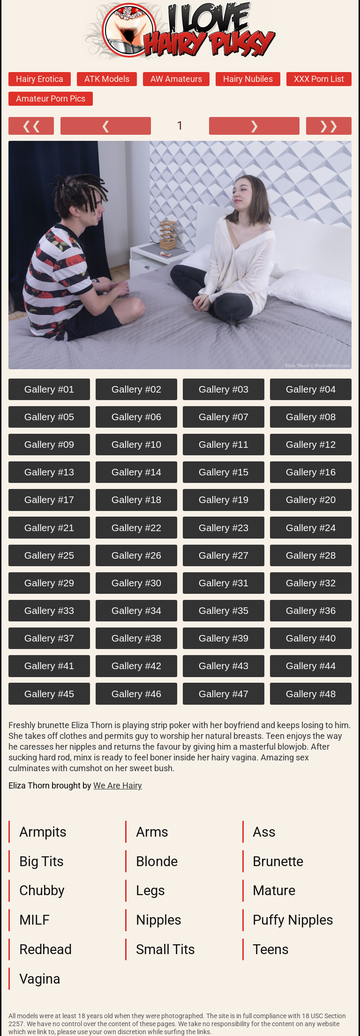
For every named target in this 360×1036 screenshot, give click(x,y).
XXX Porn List (319, 79)
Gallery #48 (311, 693)
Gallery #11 (223, 444)
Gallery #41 (49, 665)
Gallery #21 (49, 527)
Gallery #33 (49, 610)
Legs (150, 890)
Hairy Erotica (39, 79)
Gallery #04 (311, 389)
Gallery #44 (311, 665)
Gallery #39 (223, 638)
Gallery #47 (223, 693)
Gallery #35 (223, 610)
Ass (264, 832)
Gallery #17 (49, 499)
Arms (152, 832)
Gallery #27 (223, 555)
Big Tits (41, 861)
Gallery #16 (311, 472)
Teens (271, 949)
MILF (34, 920)
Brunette (278, 861)
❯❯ (328, 125)
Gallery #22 (136, 527)
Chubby (42, 890)
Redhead (45, 949)
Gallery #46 (136, 693)
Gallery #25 (49, 555)
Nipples (158, 920)
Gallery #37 (49, 638)
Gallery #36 (311, 610)
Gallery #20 (311, 499)
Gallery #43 (223, 665)
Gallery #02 (136, 389)
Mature (274, 890)
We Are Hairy (117, 785)
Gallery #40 (311, 638)
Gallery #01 (49, 389)
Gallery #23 (223, 527)
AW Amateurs (176, 79)
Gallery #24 (311, 527)
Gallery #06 (136, 416)
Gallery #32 (311, 582)
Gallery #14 (136, 472)
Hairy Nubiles (248, 79)
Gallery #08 (311, 416)
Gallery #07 (223, 416)
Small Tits (165, 949)
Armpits (43, 832)
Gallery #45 (49, 693)
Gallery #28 (311, 555)
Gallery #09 (49, 444)
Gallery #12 (311, 444)
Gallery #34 (136, 610)
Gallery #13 (49, 472)
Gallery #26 (136, 555)
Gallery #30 (136, 582)
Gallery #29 (49, 582)
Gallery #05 (49, 416)
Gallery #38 (136, 638)
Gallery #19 (223, 499)
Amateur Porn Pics (50, 98)
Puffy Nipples (293, 920)
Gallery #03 (223, 389)
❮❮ (31, 125)
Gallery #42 (136, 665)
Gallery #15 (223, 472)
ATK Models (106, 79)
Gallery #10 (136, 444)
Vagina (39, 979)
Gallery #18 (136, 499)
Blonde (157, 861)
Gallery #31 (223, 582)
